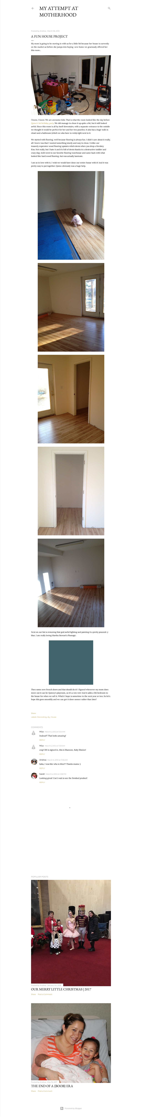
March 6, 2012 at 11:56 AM (57, 760)
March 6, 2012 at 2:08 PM (56, 774)
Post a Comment (45, 994)
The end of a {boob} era (52, 1086)
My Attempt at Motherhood (58, 11)
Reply (42, 740)
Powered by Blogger (71, 1108)
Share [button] (33, 713)
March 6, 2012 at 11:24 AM (55, 732)
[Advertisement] (71, 849)
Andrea (42, 760)
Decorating (42, 717)
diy (48, 717)
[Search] (109, 7)
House (53, 717)
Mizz (41, 731)
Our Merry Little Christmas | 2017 (61, 989)
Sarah (42, 774)
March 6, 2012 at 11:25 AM (55, 746)
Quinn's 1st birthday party (42, 123)
